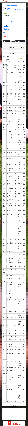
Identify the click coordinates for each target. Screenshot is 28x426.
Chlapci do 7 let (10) (6, 33)
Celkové (5, 36)
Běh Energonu (8, 8)
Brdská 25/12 (8, 7)
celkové (9, 21)
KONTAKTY (20, 1)
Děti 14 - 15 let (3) (6, 27)
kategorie (11, 21)
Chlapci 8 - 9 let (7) (6, 31)
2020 (17, 9)
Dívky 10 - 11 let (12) (6, 29)
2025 (9, 9)
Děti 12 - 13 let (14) (6, 28)
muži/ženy (14, 21)
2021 (15, 9)
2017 (22, 9)
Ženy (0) (5, 37)
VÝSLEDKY (15, 1)
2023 (12, 9)
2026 (7, 9)
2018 (21, 9)
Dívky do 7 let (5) (6, 32)
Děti (7, 21)
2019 (19, 9)
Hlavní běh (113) (6, 26)
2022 (14, 9)
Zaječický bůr (8, 6)
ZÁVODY (12, 1)
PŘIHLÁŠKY (9, 1)
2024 (10, 9)
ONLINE (18, 1)
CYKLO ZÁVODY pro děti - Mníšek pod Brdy (12, 5)
